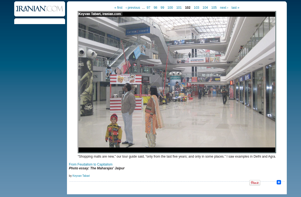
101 (179, 8)
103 (196, 8)
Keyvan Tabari (81, 175)
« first (118, 8)
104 (205, 8)
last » (235, 8)
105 (214, 8)
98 (155, 8)
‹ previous (133, 8)
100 (170, 8)
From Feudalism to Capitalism (90, 164)
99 (162, 8)
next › (224, 8)
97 (148, 8)
